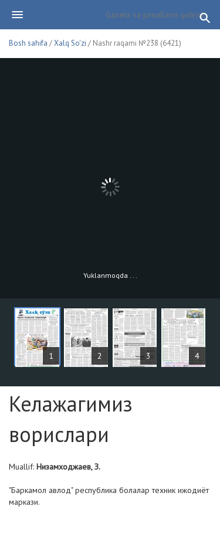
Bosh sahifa (28, 43)
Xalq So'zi (70, 43)
